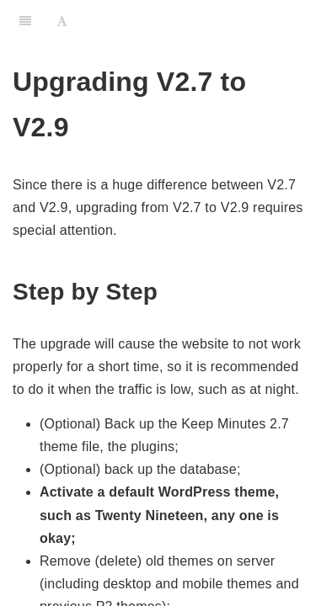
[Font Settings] (62, 21)
